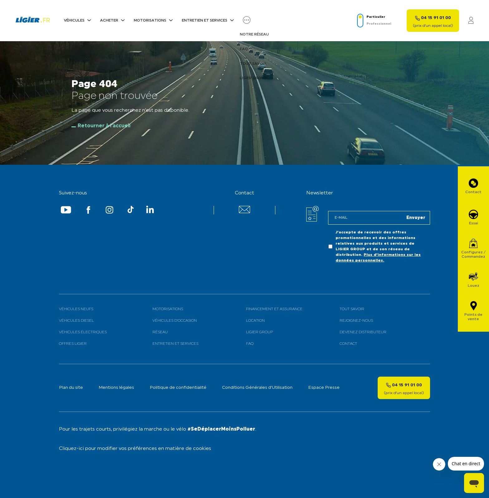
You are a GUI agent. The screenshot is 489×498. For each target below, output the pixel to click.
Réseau (160, 332)
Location (255, 321)
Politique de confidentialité (178, 387)
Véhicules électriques (83, 332)
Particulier (375, 17)
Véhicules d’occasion (175, 321)
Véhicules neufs (76, 309)
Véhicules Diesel (76, 321)
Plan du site (71, 387)
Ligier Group (259, 332)
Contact (348, 344)
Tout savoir (352, 309)
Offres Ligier (73, 344)
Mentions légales (116, 387)
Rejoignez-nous (356, 321)
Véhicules (74, 20)
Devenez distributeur (363, 332)
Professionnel (378, 24)
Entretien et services (204, 20)
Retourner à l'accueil (104, 126)
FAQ (250, 344)
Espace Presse (324, 387)
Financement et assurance (274, 309)
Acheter (109, 20)
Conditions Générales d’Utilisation (257, 387)
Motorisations (150, 20)
